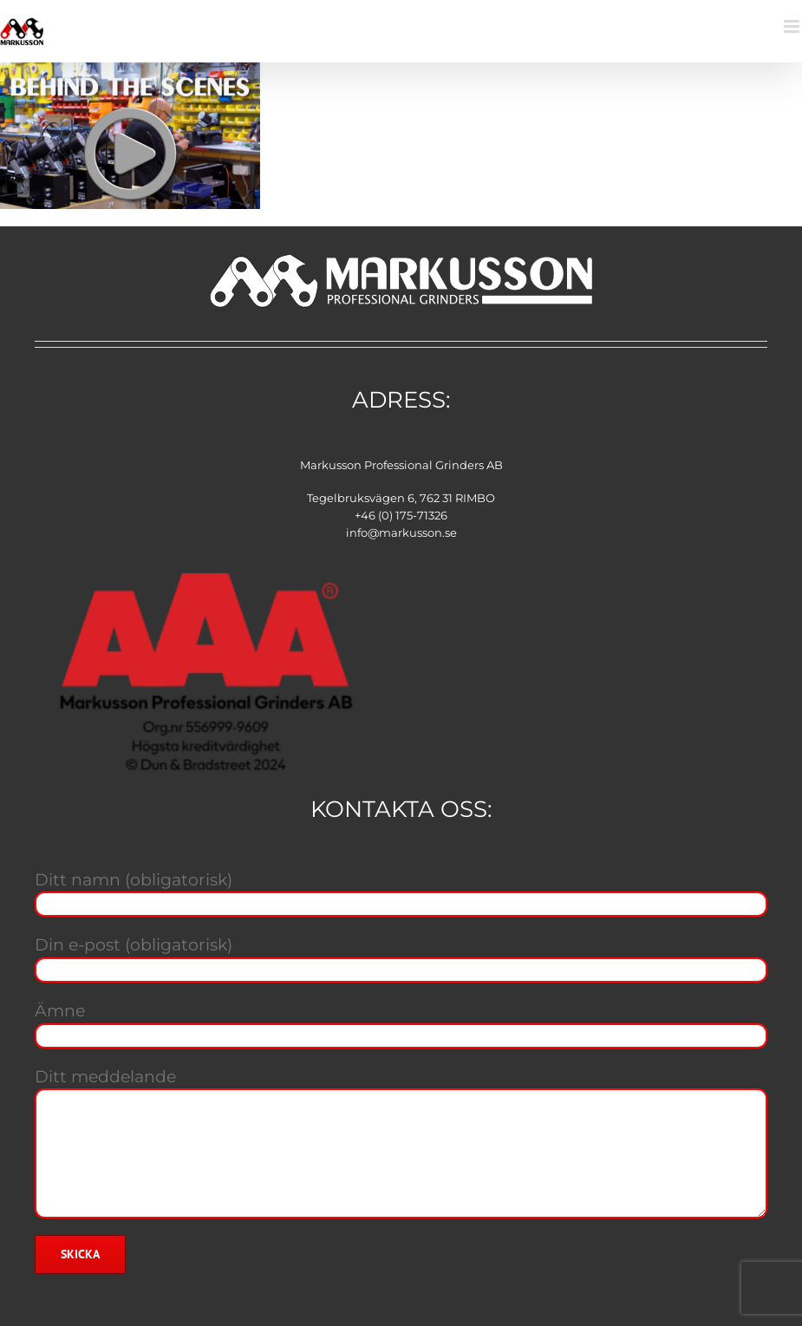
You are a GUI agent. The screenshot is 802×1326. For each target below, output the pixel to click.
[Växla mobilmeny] (793, 26)
